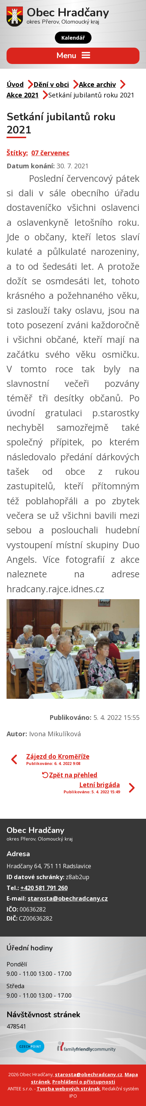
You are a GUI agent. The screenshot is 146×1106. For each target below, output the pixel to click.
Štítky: (17, 152)
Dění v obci (51, 84)
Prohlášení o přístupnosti (83, 1081)
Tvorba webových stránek (68, 1088)
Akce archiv (97, 84)
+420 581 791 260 (44, 888)
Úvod (15, 84)
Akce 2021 (22, 95)
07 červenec (50, 152)
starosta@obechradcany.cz (68, 898)
